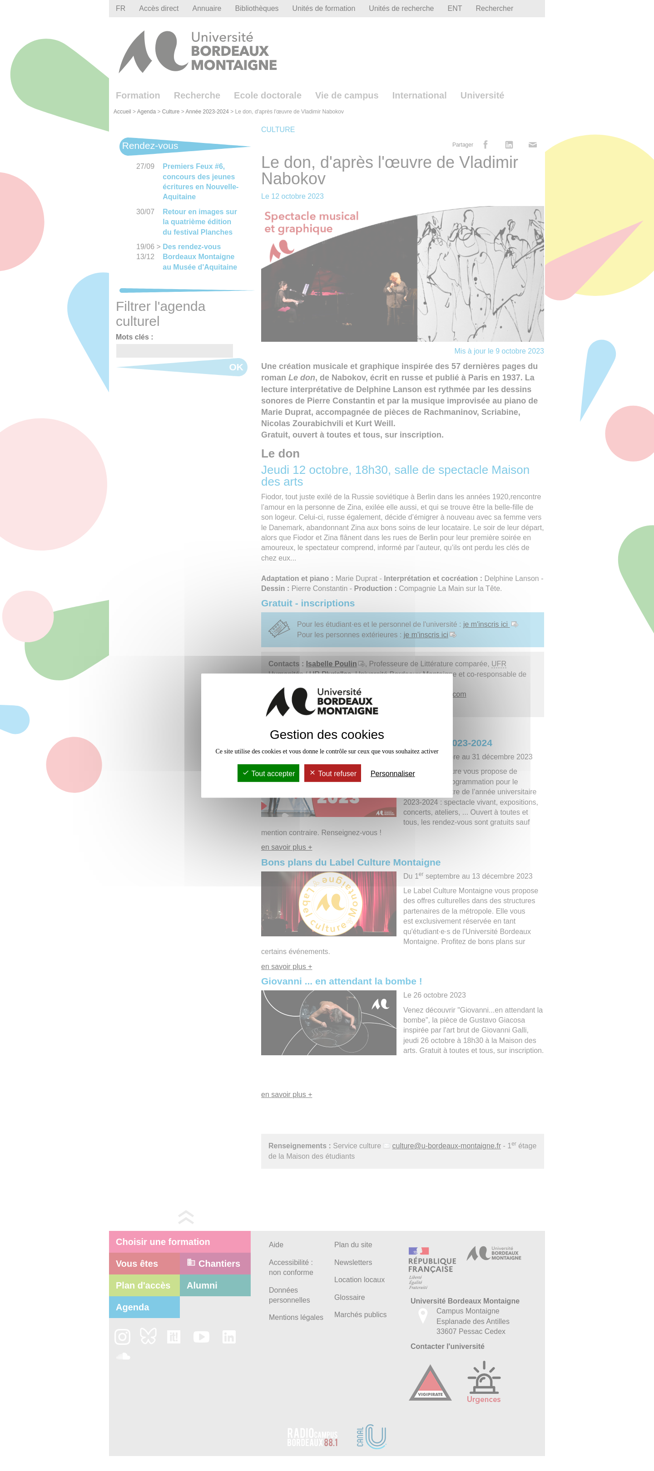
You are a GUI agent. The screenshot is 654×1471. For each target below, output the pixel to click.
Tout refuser (333, 773)
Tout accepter (268, 773)
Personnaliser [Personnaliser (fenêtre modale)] (393, 773)
